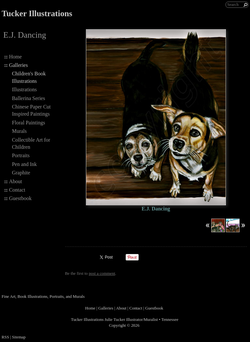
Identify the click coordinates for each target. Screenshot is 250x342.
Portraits (21, 155)
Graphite (21, 172)
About (15, 181)
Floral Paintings (28, 122)
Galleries (18, 65)
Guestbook (20, 198)
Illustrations (24, 89)
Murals (19, 131)
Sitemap (19, 337)
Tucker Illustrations (37, 13)
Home (15, 56)
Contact (17, 190)
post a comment (102, 273)
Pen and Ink (24, 164)
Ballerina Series (28, 98)
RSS (5, 337)
